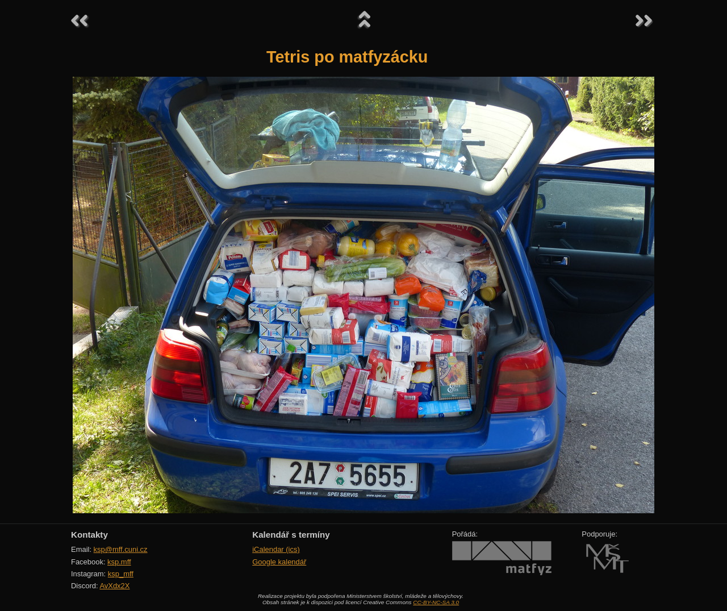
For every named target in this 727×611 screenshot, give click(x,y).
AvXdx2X (114, 585)
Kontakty (89, 534)
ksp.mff (119, 562)
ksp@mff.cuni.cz (121, 549)
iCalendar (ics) (276, 549)
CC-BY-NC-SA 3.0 (436, 602)
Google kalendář (279, 562)
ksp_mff (120, 574)
